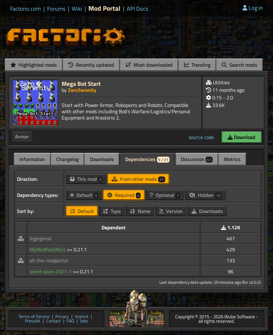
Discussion (197, 159)
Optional (164, 195)
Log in (252, 7)
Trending (197, 65)
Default (84, 195)
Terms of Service (34, 317)
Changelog (67, 159)
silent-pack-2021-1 (51, 271)
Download (241, 137)
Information (32, 159)
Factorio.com (25, 9)
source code (201, 137)
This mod (86, 179)
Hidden (205, 195)
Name (140, 211)
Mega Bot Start (81, 83)
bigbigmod (40, 238)
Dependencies (147, 159)
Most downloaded (149, 65)
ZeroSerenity (82, 90)
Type (112, 211)
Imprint (81, 317)
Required (124, 195)
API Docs (137, 9)
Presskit (32, 321)
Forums (56, 9)
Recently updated (91, 65)
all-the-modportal (49, 260)
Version (171, 211)
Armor (22, 136)
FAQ (70, 321)
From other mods (138, 179)
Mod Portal (104, 8)
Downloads (102, 159)
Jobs (84, 321)
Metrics (232, 159)
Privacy (62, 317)
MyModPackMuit (48, 249)
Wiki (77, 9)
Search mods (239, 65)
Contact (53, 321)
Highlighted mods (33, 65)
